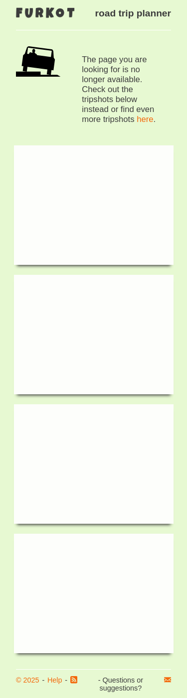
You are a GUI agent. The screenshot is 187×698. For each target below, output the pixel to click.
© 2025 (27, 680)
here (145, 119)
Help (54, 680)
